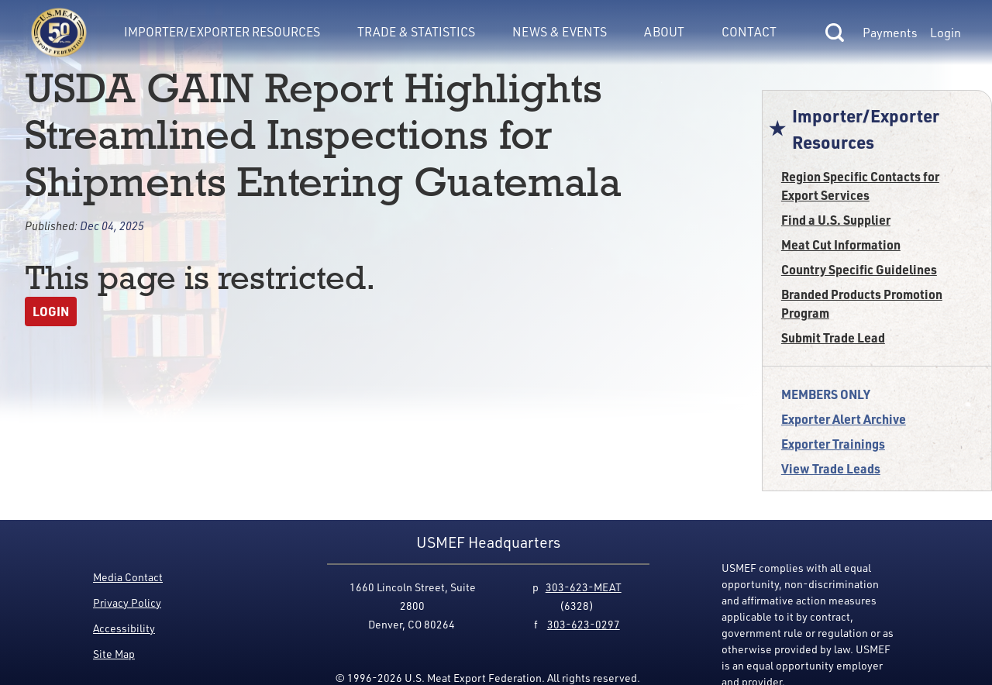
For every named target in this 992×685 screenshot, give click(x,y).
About (664, 32)
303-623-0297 (583, 624)
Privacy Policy (127, 602)
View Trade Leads (830, 468)
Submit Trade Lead (833, 337)
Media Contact (128, 576)
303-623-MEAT (584, 587)
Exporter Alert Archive (843, 419)
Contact (749, 32)
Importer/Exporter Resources (222, 32)
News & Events (559, 32)
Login (945, 33)
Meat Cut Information (841, 244)
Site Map (114, 653)
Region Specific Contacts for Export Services (860, 185)
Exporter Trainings (833, 443)
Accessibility (124, 628)
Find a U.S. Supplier (835, 220)
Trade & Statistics (416, 32)
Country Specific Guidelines (859, 269)
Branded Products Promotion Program (861, 303)
